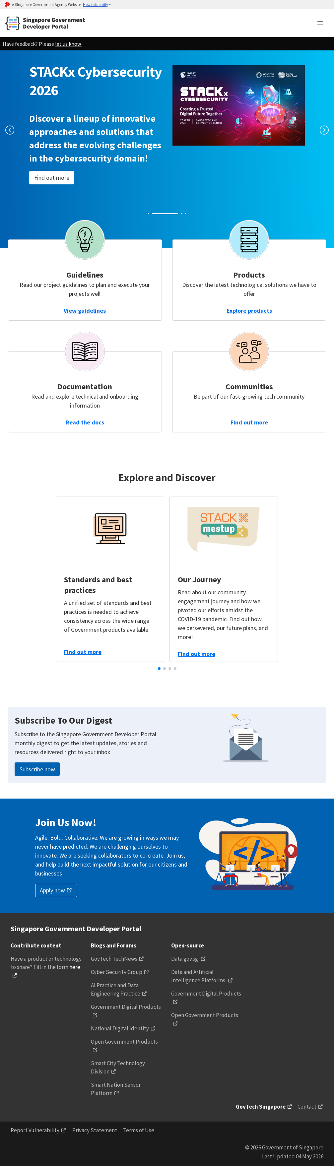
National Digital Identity (120, 1028)
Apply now (52, 890)
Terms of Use (138, 1130)
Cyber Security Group (116, 972)
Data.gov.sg (185, 958)
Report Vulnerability (35, 1130)
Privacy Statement (94, 1130)
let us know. (68, 43)
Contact (307, 1106)
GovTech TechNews (114, 958)
